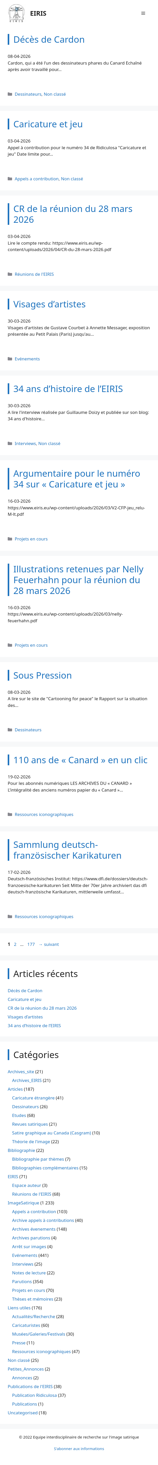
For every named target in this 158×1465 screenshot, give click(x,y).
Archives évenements (33, 1229)
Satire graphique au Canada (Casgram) (51, 1133)
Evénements (27, 359)
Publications (24, 1404)
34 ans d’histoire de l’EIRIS (34, 1025)
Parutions (22, 1281)
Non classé (55, 94)
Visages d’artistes (25, 1017)
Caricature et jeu (24, 999)
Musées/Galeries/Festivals (38, 1334)
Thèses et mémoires (32, 1299)
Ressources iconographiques (44, 814)
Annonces (22, 1378)
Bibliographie (21, 1150)
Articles (15, 1089)
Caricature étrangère (33, 1098)
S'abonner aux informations (79, 1448)
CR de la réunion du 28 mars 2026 (42, 1008)
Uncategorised (23, 1413)
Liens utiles (19, 1308)
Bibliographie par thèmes (38, 1159)
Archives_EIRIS (27, 1080)
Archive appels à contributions (43, 1220)
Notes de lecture (29, 1273)
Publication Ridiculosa (34, 1395)
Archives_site (21, 1072)
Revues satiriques (30, 1124)
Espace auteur (26, 1185)
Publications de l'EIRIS (30, 1386)
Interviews (25, 443)
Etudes (19, 1115)
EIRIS (38, 13)
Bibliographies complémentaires (45, 1168)
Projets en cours (31, 539)
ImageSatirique (23, 1203)
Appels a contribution (37, 179)
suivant (49, 944)
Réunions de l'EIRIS (34, 274)
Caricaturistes (26, 1325)
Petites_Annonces (26, 1369)
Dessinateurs (28, 94)
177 (31, 944)
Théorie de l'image (31, 1141)
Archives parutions (31, 1238)
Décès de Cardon (25, 990)
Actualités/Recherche (33, 1316)
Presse (18, 1343)
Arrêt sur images (29, 1246)
